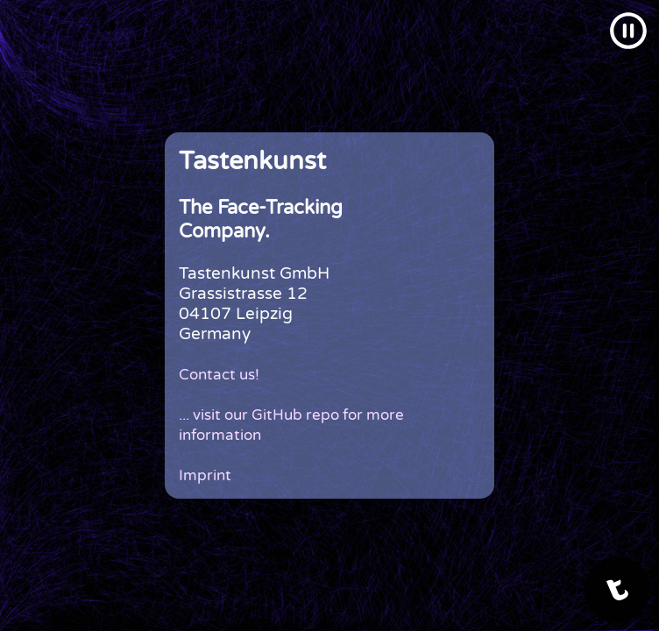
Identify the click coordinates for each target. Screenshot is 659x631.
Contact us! (219, 374)
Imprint (205, 475)
